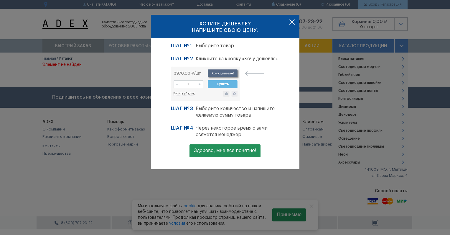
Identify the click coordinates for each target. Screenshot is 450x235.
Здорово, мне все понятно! (225, 150)
